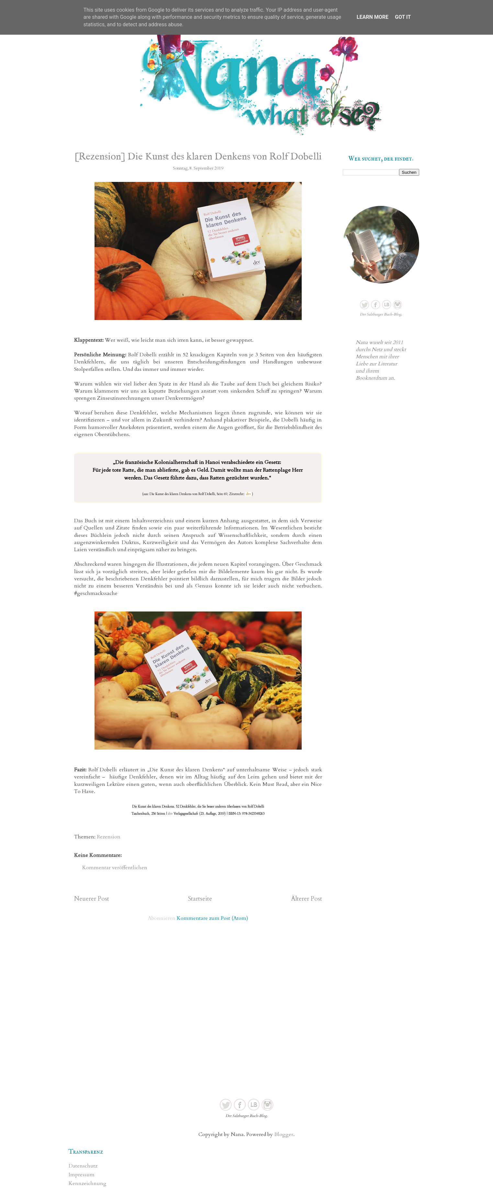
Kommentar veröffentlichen (114, 867)
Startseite (200, 899)
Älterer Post (306, 899)
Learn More (372, 17)
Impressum (82, 1174)
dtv (248, 494)
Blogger (283, 1134)
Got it (403, 17)
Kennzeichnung (87, 1183)
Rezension (108, 836)
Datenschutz (83, 1165)
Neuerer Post (91, 899)
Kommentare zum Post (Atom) (212, 918)
